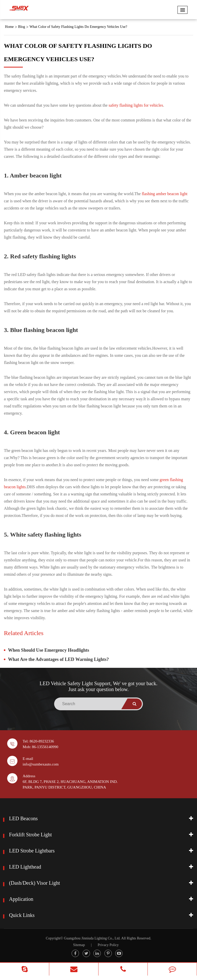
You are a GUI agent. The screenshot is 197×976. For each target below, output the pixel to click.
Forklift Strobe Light (30, 834)
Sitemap (79, 945)
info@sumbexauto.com (40, 764)
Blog (21, 27)
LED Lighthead (25, 867)
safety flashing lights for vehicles (136, 105)
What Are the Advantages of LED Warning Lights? (58, 659)
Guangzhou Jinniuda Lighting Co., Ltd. (92, 938)
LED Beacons (23, 818)
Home (9, 27)
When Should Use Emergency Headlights (48, 650)
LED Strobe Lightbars (32, 850)
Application (21, 899)
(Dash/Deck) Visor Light (34, 883)
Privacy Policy (108, 945)
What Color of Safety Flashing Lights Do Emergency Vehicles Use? (78, 27)
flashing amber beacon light (165, 194)
